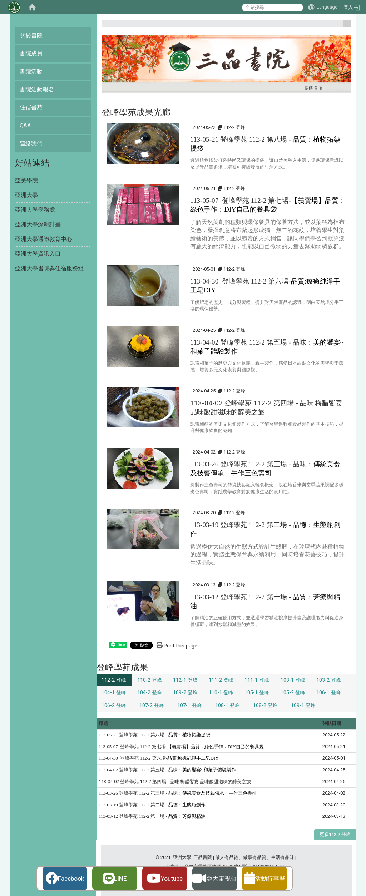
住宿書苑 (31, 107)
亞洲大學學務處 (35, 209)
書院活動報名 (37, 89)
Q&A (25, 125)
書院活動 (31, 71)
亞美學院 (26, 180)
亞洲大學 (26, 195)
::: (344, 26)
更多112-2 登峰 (335, 834)
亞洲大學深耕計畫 (38, 224)
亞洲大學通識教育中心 (43, 239)
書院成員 (31, 53)
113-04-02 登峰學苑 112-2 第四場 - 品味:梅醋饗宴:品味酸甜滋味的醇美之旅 (175, 782)
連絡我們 (31, 143)
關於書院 (31, 35)
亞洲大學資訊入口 (38, 253)
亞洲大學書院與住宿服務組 (49, 268)
